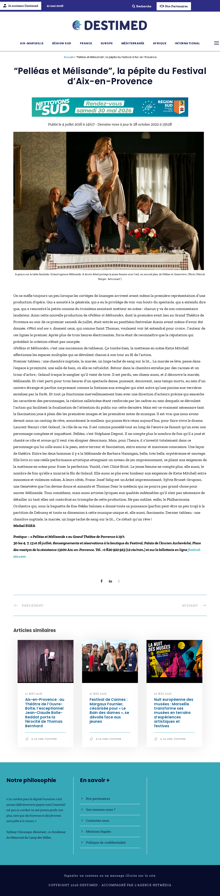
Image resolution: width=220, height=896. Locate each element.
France (86, 43)
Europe (107, 43)
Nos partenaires (98, 798)
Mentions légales (98, 831)
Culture (51, 739)
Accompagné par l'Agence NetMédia (136, 885)
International (187, 43)
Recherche (141, 6)
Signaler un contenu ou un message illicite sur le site (110, 876)
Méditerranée (132, 43)
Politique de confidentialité (106, 842)
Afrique (160, 43)
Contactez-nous (97, 820)
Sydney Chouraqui (19, 832)
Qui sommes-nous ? (100, 809)
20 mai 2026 (163, 693)
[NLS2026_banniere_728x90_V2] (110, 106)
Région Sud (61, 43)
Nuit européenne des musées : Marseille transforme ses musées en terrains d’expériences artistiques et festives (173, 712)
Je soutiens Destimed (20, 6)
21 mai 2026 (33, 693)
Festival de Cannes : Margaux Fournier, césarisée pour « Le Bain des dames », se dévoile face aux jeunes (109, 710)
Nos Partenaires (174, 6)
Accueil (68, 57)
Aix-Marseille (32, 43)
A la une (37, 739)
